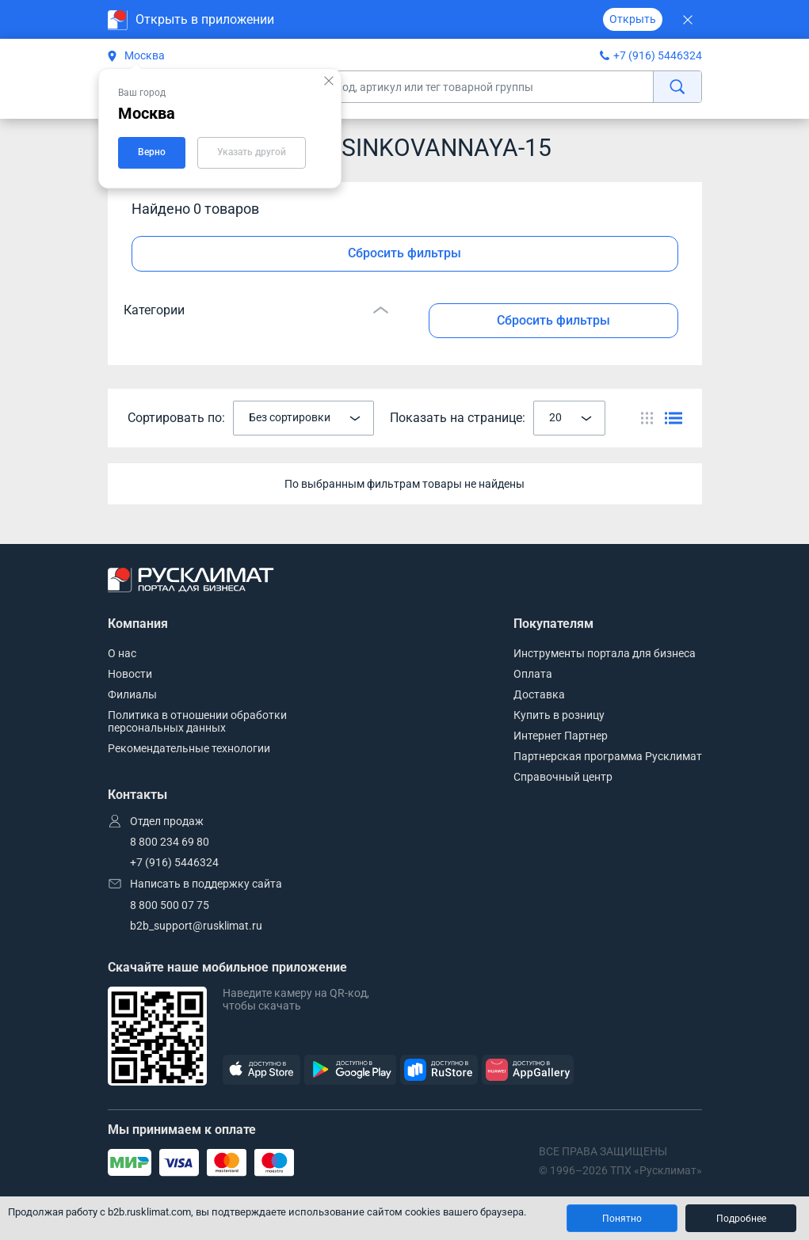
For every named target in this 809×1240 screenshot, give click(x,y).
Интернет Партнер (560, 735)
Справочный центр (562, 776)
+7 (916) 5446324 (657, 55)
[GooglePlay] (350, 1070)
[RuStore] (439, 1070)
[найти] (677, 86)
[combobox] (303, 418)
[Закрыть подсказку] (329, 81)
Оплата (532, 674)
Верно (152, 152)
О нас (122, 653)
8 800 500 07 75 (169, 905)
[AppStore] (261, 1070)
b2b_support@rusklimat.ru (196, 925)
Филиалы (132, 694)
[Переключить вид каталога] (647, 418)
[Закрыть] (688, 19)
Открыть (632, 19)
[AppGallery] (528, 1070)
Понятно (622, 1218)
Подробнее (741, 1218)
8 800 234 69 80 (169, 841)
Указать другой (251, 152)
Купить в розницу (559, 715)
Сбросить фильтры (404, 253)
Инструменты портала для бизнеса (604, 653)
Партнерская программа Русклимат (607, 756)
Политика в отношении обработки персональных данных (197, 721)
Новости (130, 674)
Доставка (539, 694)
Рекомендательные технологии (189, 748)
